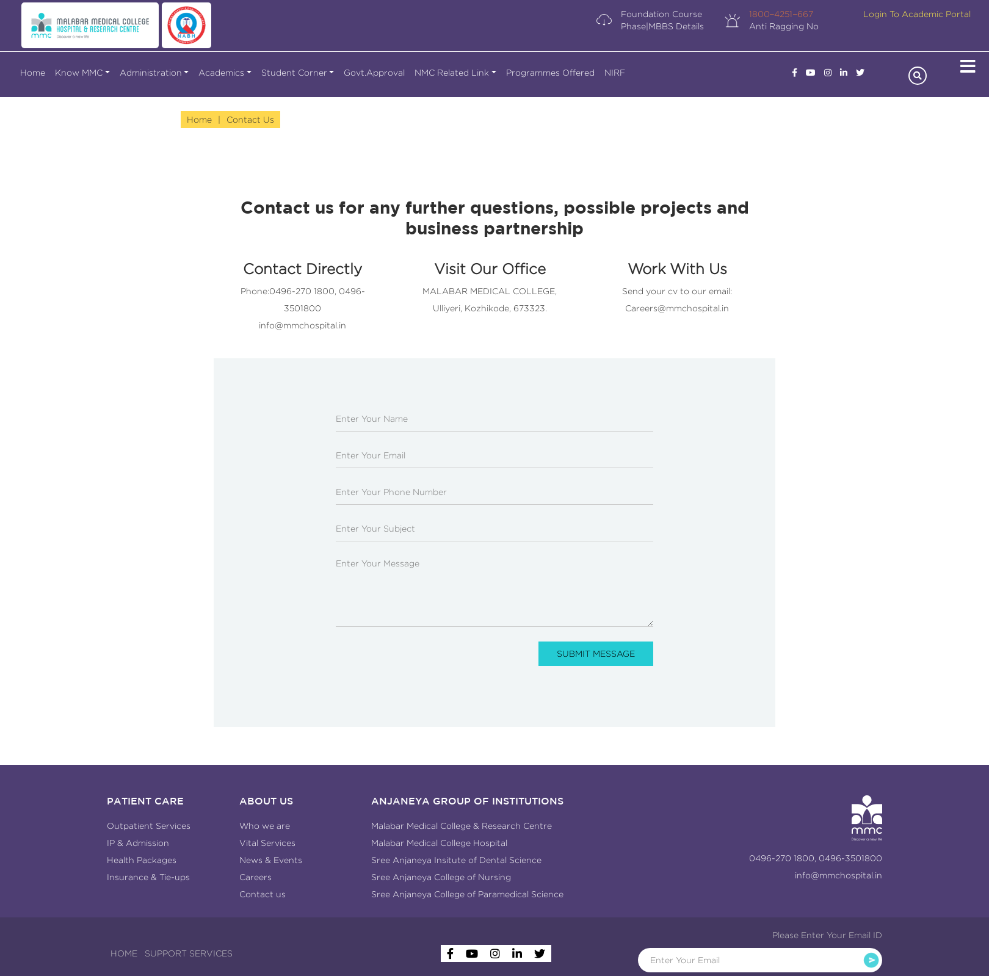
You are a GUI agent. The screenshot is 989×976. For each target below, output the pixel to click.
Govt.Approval (374, 73)
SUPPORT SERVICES (189, 953)
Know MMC (79, 73)
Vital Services (267, 843)
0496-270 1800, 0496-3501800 (815, 858)
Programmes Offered (550, 73)
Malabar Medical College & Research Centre (461, 826)
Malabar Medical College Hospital (439, 843)
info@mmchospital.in (302, 325)
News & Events (270, 860)
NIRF (614, 73)
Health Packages (141, 860)
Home (32, 73)
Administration (151, 73)
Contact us (262, 894)
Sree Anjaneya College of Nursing (441, 877)
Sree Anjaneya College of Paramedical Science (467, 894)
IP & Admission (138, 843)
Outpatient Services (148, 826)
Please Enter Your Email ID (827, 935)
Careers (255, 877)
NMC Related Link (452, 73)
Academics (221, 73)
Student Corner (294, 73)
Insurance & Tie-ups (148, 877)
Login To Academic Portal (917, 14)
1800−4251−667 (781, 14)
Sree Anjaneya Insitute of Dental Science (456, 860)
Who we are (264, 826)
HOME (123, 953)
